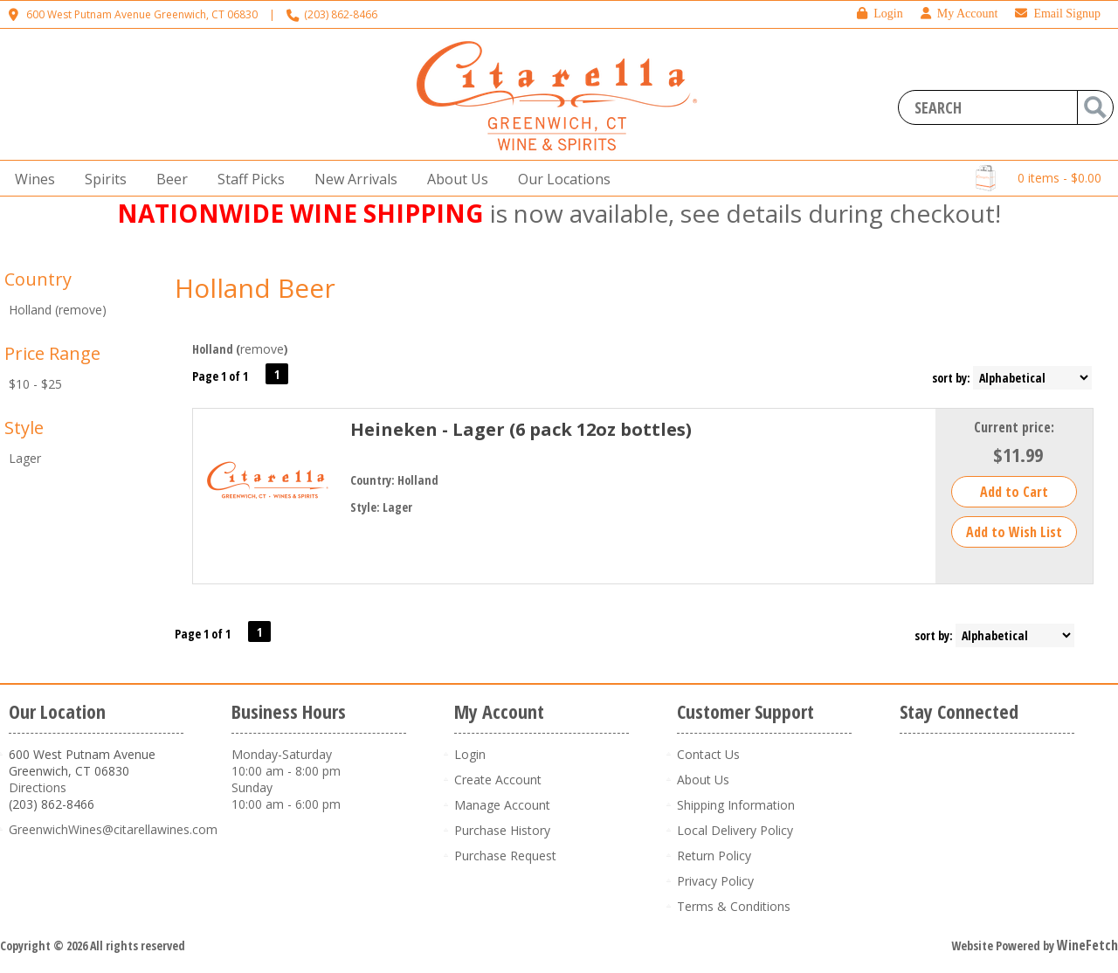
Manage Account (502, 805)
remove (262, 349)
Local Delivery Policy (735, 830)
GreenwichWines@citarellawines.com (113, 829)
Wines (29, 179)
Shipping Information (736, 805)
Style (24, 427)
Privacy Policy (715, 881)
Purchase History (502, 830)
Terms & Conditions (733, 906)
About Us (452, 179)
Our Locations (559, 179)
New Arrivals (355, 179)
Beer (166, 179)
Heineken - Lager (521, 429)
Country (38, 279)
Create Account (498, 779)
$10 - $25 (35, 384)
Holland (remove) (58, 309)
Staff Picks (251, 179)
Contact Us (708, 754)
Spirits (100, 179)
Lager (25, 458)
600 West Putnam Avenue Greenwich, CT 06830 (142, 14)
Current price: (1014, 427)
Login (879, 13)
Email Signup (1058, 13)
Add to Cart (1014, 491)
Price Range (52, 353)
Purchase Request (505, 855)
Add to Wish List (1014, 532)
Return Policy (714, 855)
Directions (37, 787)
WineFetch (1087, 945)
